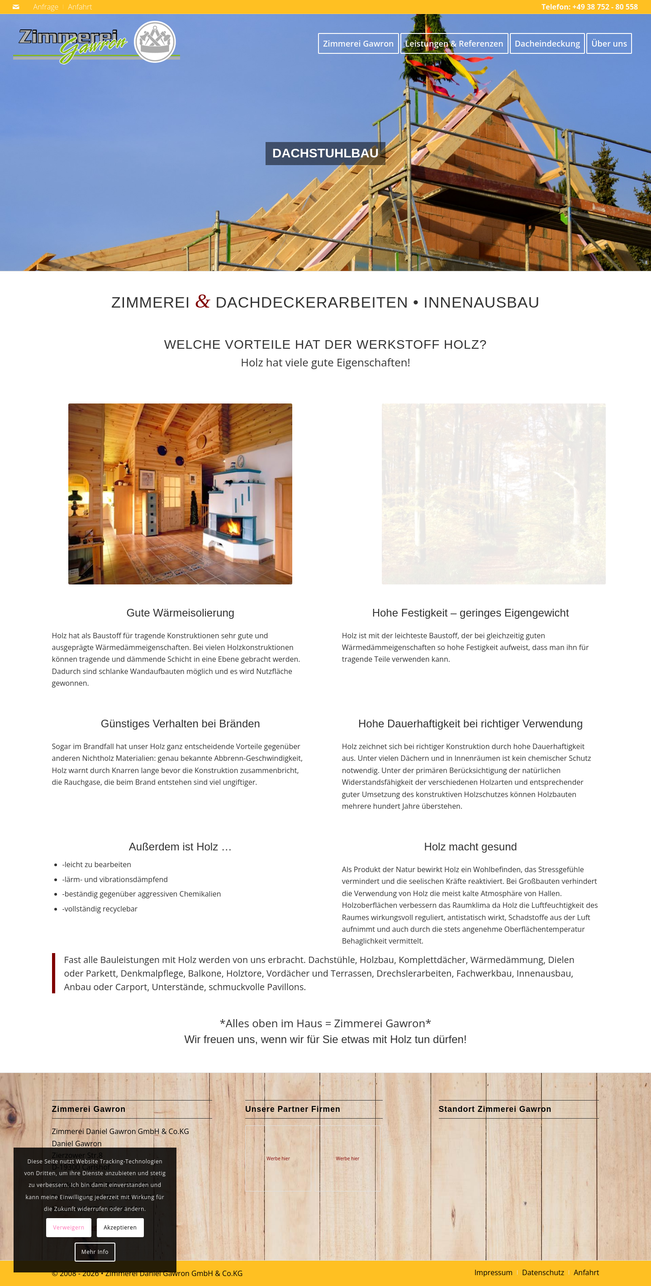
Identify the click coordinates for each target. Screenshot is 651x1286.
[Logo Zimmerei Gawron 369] (96, 43)
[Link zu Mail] (16, 7)
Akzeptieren (120, 1227)
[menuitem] (46, 7)
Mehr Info (95, 1252)
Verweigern (68, 1227)
